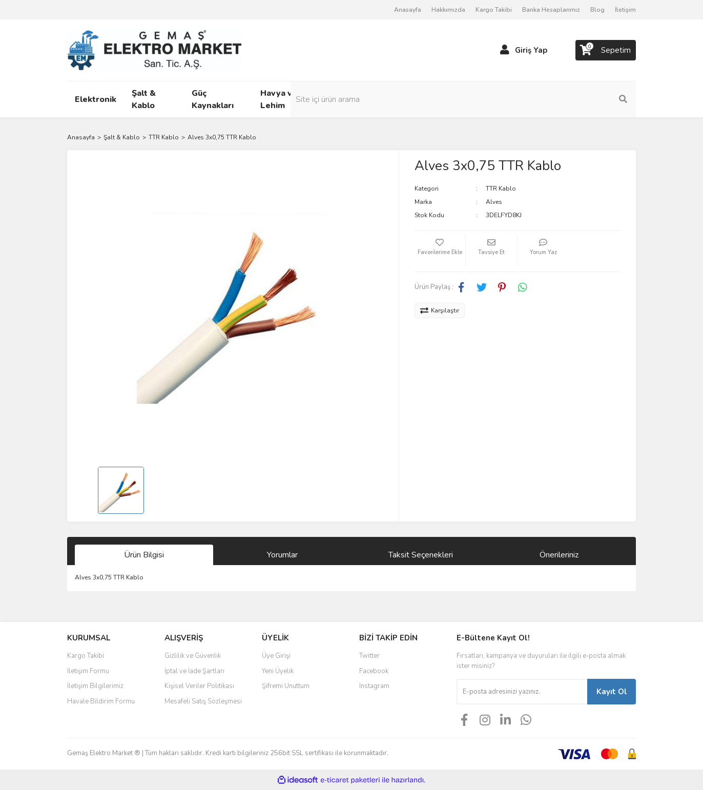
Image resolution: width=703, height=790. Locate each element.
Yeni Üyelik (278, 671)
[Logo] (154, 50)
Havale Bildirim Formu (101, 701)
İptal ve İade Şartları (194, 671)
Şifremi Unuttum (285, 686)
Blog (597, 10)
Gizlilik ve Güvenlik (192, 655)
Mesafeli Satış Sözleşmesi (203, 701)
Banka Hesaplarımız (551, 10)
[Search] (567, 99)
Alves (494, 202)
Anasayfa (407, 10)
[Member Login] (504, 50)
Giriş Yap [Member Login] (531, 50)
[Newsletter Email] (522, 691)
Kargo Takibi (493, 10)
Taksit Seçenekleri (420, 554)
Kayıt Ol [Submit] (611, 692)
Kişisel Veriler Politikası (199, 686)
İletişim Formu (88, 671)
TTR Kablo (501, 188)
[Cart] (605, 50)
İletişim (625, 10)
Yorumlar (282, 554)
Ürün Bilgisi (144, 554)
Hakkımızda (448, 10)
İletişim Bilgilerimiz (95, 686)
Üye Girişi (276, 655)
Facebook (373, 671)
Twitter (369, 655)
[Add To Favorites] (440, 251)
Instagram (374, 686)
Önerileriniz (559, 554)
